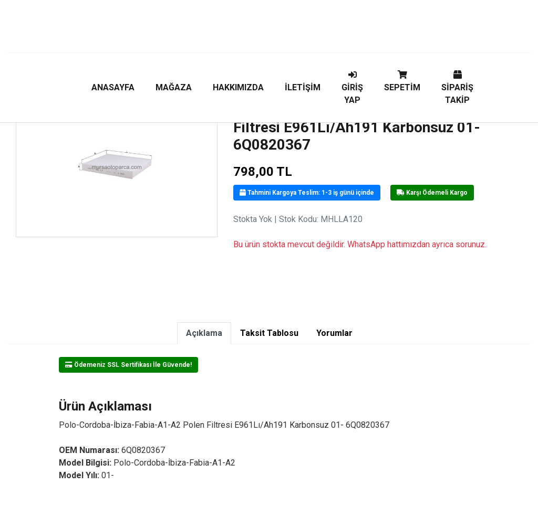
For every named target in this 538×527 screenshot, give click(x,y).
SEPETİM (402, 81)
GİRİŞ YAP (352, 87)
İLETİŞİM (302, 87)
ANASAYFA (112, 87)
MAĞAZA (174, 87)
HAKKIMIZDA (238, 87)
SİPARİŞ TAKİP (457, 87)
